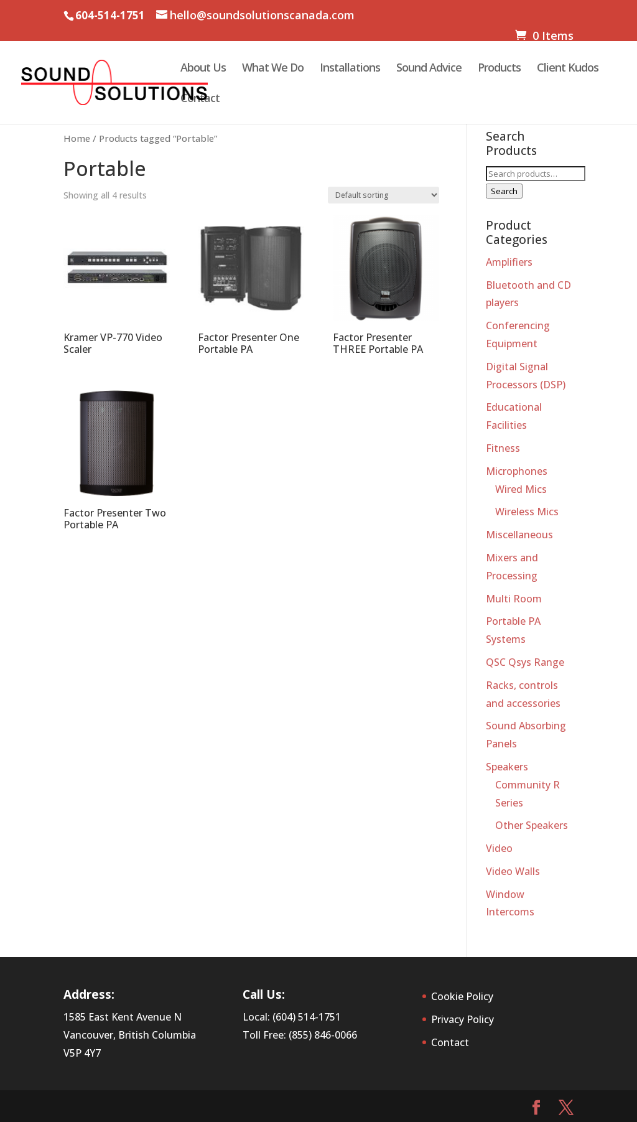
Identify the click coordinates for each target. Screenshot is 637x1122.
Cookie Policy (462, 996)
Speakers (507, 767)
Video (499, 848)
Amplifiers (509, 262)
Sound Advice (429, 69)
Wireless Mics (527, 511)
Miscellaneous (519, 534)
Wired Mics (521, 489)
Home (76, 138)
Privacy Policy (462, 1019)
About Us (203, 69)
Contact (200, 99)
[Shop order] (383, 195)
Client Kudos (567, 69)
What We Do (273, 69)
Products (499, 69)
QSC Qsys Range (525, 662)
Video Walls (513, 871)
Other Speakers (531, 825)
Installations (350, 69)
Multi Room (514, 598)
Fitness (503, 448)
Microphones (516, 471)
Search (504, 191)
